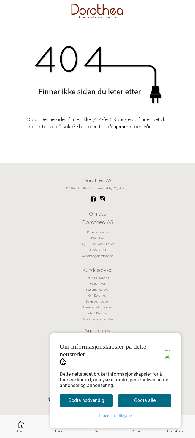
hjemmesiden (127, 127)
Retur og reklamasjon (98, 307)
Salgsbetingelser (97, 301)
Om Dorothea (97, 295)
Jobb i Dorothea (98, 313)
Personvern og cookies (97, 319)
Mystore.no (121, 188)
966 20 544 (100, 250)
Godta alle (145, 400)
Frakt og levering (98, 278)
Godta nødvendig (86, 400)
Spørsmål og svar (98, 290)
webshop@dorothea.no (97, 256)
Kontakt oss (97, 284)
